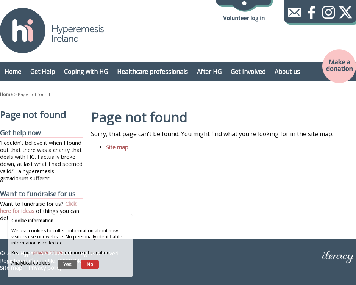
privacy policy (47, 252)
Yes (67, 264)
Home (6, 94)
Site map (117, 147)
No (90, 264)
